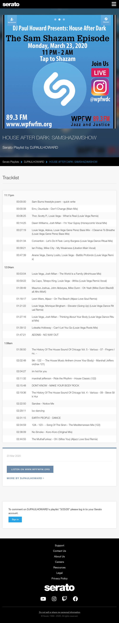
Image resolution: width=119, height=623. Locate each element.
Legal (59, 572)
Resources (59, 567)
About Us (59, 556)
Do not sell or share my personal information (59, 612)
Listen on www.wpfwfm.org (30, 469)
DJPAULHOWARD (34, 161)
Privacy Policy (60, 578)
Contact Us (59, 550)
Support (59, 545)
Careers (59, 561)
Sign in (15, 519)
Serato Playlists (11, 161)
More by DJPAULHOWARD (25, 478)
